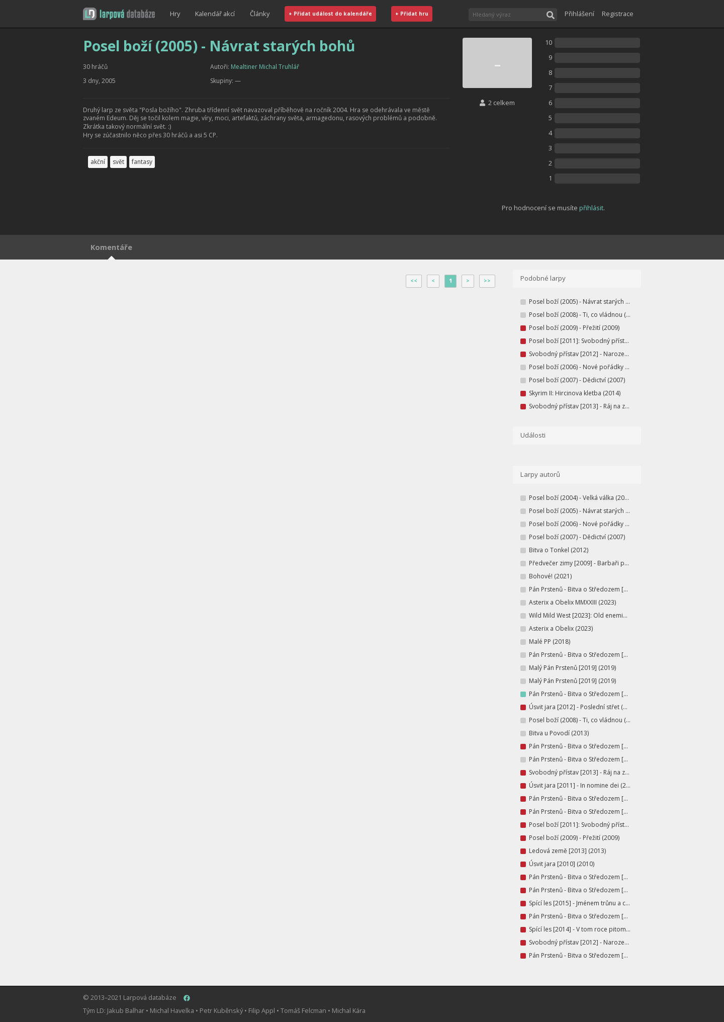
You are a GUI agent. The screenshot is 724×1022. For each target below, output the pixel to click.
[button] (119, 14)
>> (487, 280)
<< (413, 280)
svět (118, 161)
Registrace (618, 13)
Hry (175, 13)
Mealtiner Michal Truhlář (265, 66)
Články (259, 13)
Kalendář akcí (215, 13)
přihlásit (591, 207)
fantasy (142, 161)
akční (97, 161)
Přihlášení (579, 13)
